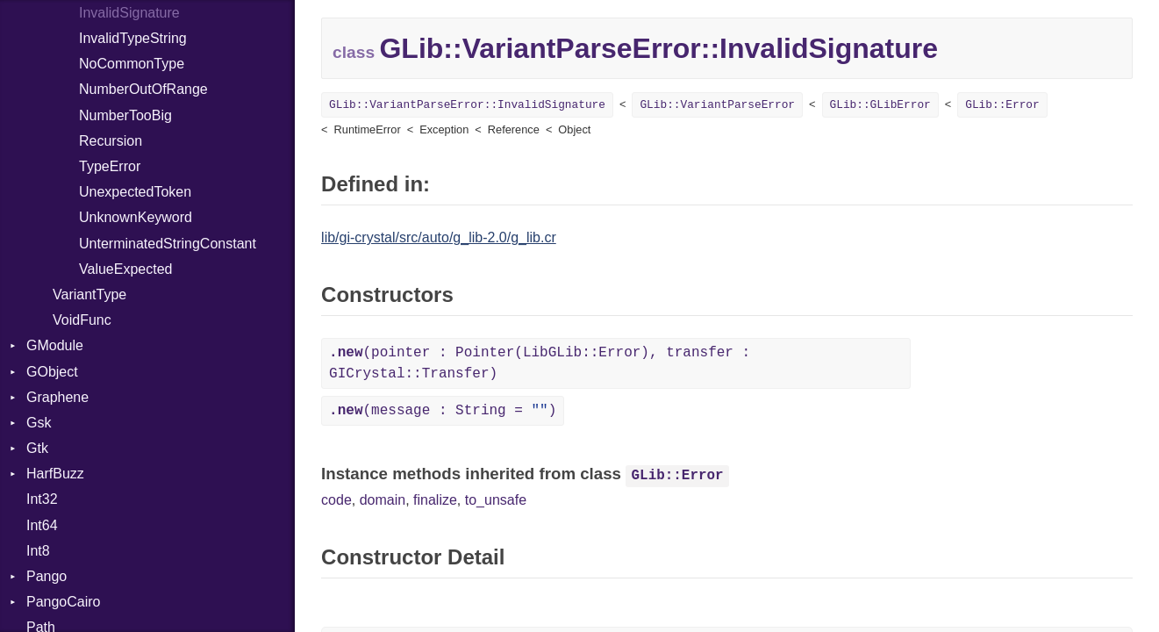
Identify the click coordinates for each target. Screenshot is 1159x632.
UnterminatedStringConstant (167, 243)
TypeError (109, 166)
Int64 (42, 525)
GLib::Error (1002, 104)
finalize (435, 499)
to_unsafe (495, 499)
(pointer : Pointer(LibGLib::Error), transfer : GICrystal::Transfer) (539, 363)
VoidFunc (82, 319)
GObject (52, 371)
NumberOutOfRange (143, 89)
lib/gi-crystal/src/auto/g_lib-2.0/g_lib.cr (438, 237)
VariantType (89, 294)
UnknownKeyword (135, 217)
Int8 (38, 550)
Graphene (57, 397)
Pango (46, 576)
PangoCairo (63, 601)
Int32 (42, 499)
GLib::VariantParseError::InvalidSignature (467, 104)
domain (382, 499)
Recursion (110, 140)
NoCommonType (131, 63)
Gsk (38, 422)
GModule (54, 345)
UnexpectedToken (135, 191)
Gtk (37, 448)
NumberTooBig (125, 115)
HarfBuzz (55, 473)
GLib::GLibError (880, 104)
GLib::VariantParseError (717, 104)
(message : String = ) (442, 411)
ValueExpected (125, 269)
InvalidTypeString (133, 38)
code (336, 499)
